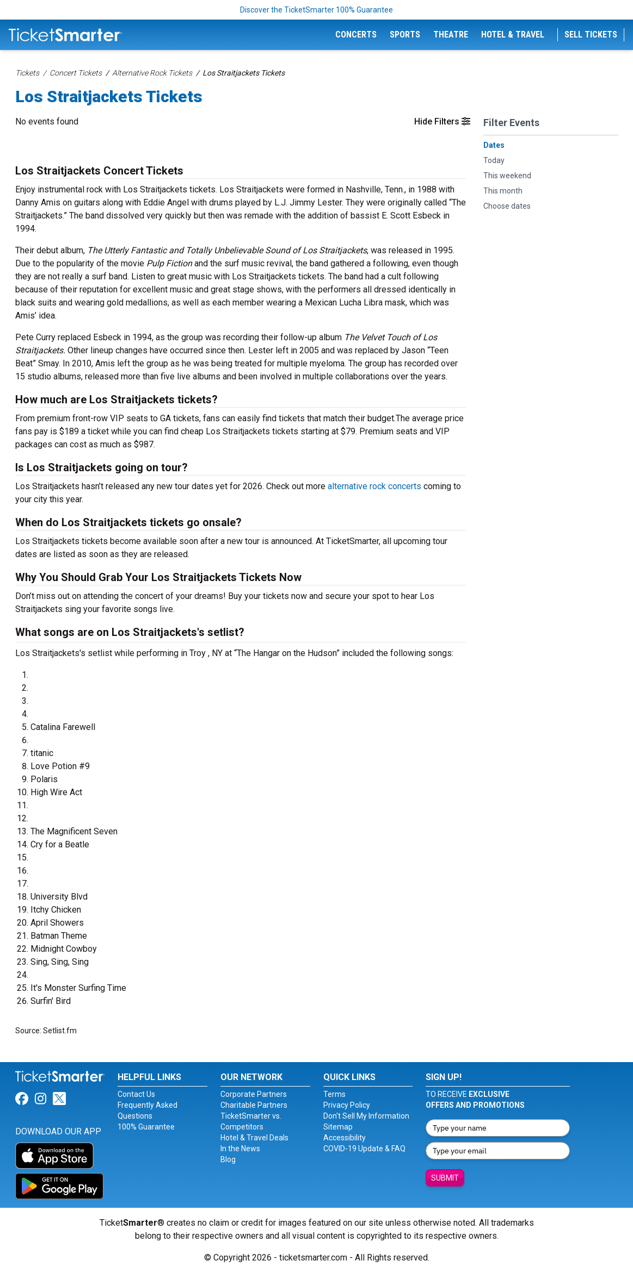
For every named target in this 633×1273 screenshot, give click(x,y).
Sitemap (338, 1126)
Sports (405, 34)
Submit (445, 1178)
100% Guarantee (146, 1126)
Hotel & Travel (512, 34)
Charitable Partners (253, 1105)
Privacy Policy (346, 1105)
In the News (240, 1148)
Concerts (356, 34)
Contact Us (136, 1094)
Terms (334, 1094)
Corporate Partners (253, 1094)
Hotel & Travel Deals (254, 1137)
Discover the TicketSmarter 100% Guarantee (316, 9)
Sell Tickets (590, 34)
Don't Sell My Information (366, 1116)
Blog (228, 1159)
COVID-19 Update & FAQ (364, 1148)
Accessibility (344, 1137)
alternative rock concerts (374, 486)
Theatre (450, 34)
